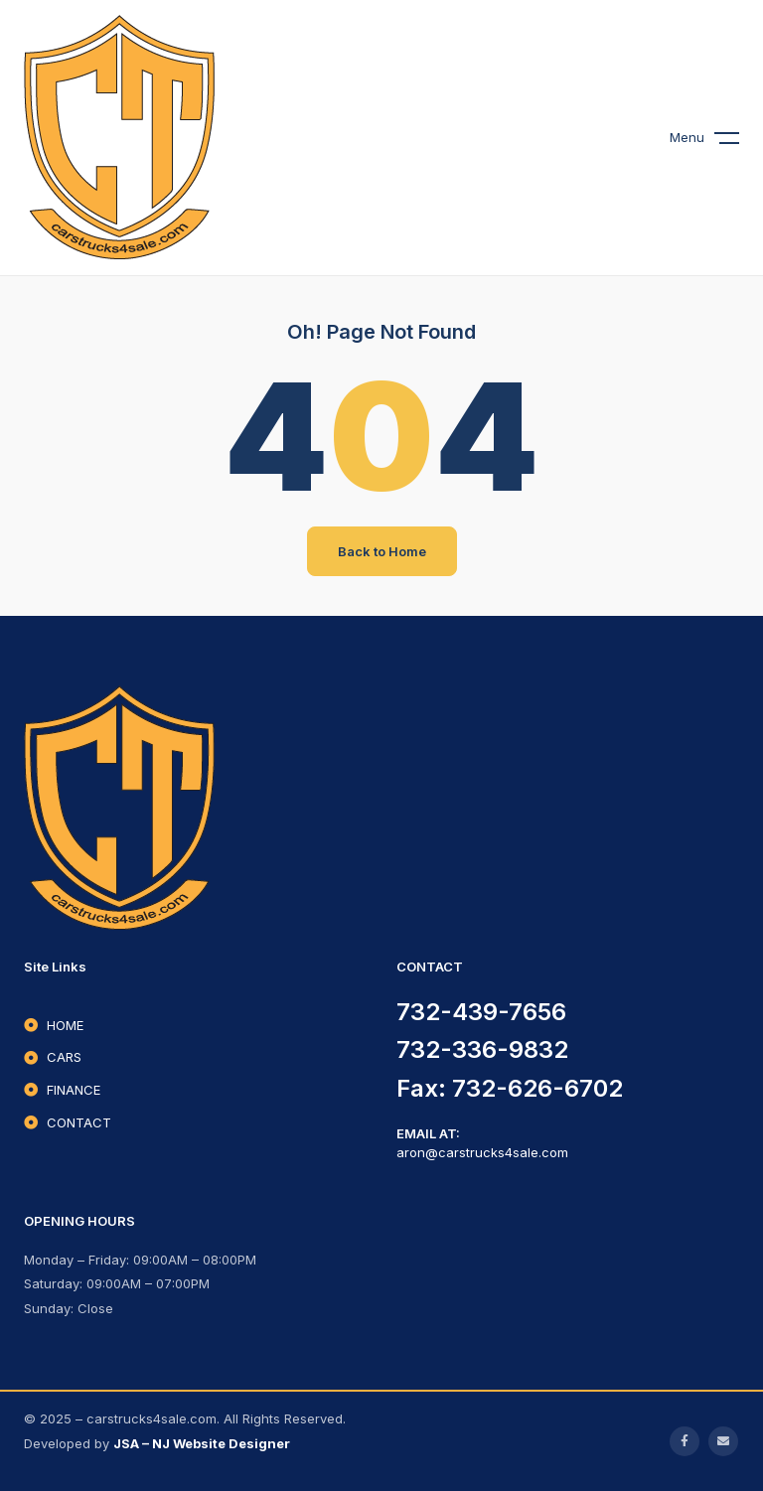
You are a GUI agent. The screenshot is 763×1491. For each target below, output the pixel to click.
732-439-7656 (481, 1011)
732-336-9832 (482, 1049)
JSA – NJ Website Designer (201, 1443)
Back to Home (382, 551)
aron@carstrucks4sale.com (482, 1152)
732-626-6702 (537, 1088)
